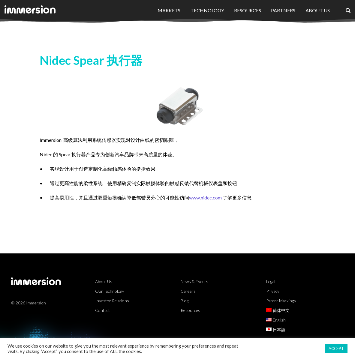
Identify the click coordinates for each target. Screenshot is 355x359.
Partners (283, 10)
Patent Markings (281, 300)
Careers (188, 291)
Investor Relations (112, 300)
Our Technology (109, 291)
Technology (207, 10)
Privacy (272, 291)
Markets (169, 10)
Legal (270, 281)
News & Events (194, 281)
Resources (247, 10)
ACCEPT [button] (336, 348)
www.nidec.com (206, 197)
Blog (184, 300)
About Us (317, 10)
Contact (102, 310)
